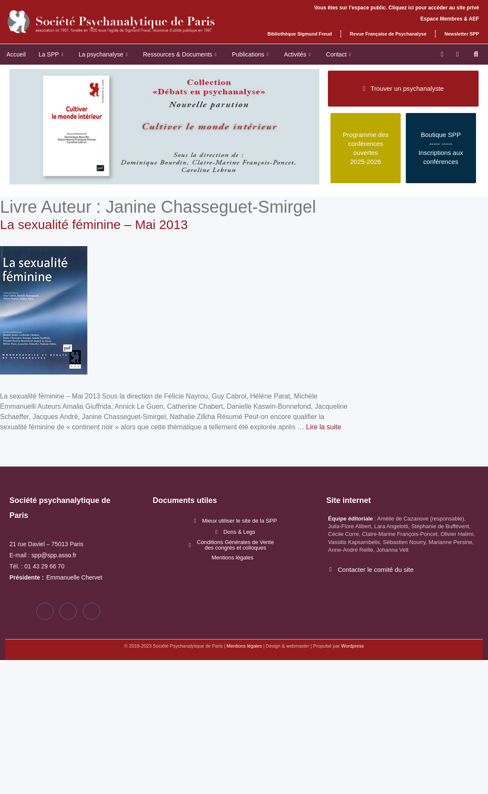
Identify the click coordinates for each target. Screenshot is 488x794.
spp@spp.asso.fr (53, 555)
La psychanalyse (103, 54)
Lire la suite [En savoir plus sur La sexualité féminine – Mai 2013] (323, 427)
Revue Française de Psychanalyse (388, 33)
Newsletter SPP (461, 33)
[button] (476, 54)
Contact (338, 54)
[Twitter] (68, 611)
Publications (250, 54)
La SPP (51, 54)
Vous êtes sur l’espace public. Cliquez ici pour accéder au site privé (396, 8)
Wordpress (352, 645)
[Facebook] (45, 611)
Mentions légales (244, 645)
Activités (297, 54)
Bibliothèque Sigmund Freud (300, 33)
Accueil (16, 54)
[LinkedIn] (91, 611)
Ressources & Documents (180, 54)
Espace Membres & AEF (449, 19)
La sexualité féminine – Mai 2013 (94, 224)
